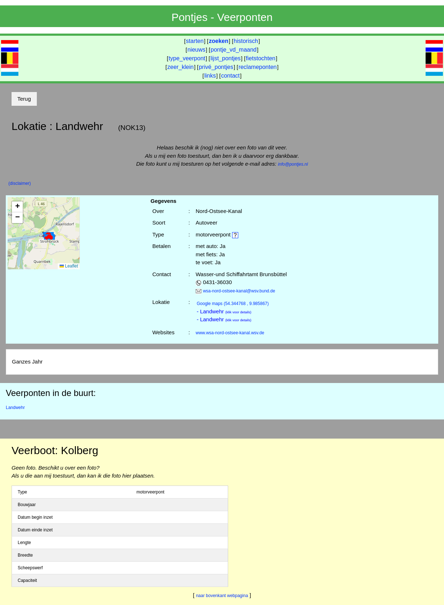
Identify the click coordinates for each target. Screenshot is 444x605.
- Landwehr (224, 311)
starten (195, 41)
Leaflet (69, 266)
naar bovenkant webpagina (222, 595)
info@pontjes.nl (293, 164)
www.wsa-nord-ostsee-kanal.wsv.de (230, 332)
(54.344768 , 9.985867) (233, 303)
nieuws (196, 50)
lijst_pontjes (225, 58)
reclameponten (258, 67)
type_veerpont (187, 58)
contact (230, 76)
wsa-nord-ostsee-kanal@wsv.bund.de (239, 290)
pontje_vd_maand (234, 50)
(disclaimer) (19, 183)
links (210, 76)
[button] (49, 237)
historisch (246, 41)
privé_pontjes (216, 67)
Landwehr (15, 407)
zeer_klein (180, 67)
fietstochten (260, 58)
